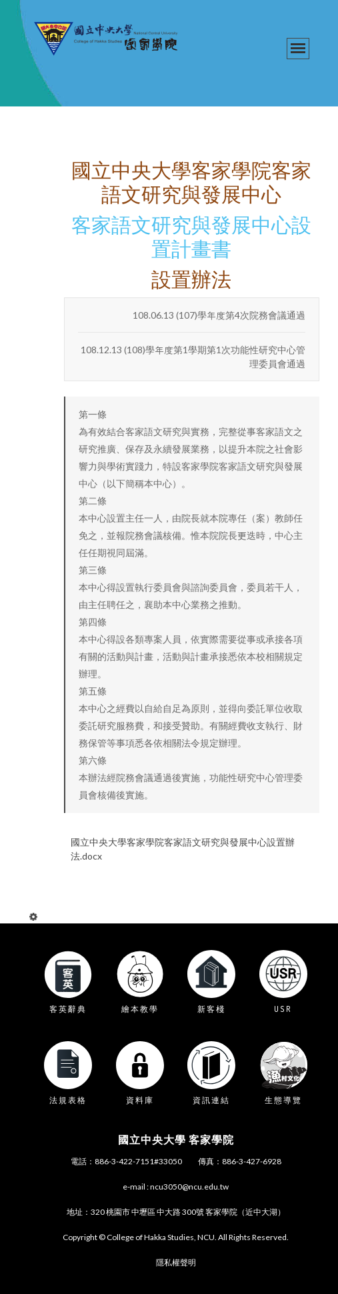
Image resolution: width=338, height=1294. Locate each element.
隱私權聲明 (176, 1262)
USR (283, 1009)
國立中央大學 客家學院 (176, 1139)
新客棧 (211, 1009)
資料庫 (140, 1100)
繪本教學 (140, 1009)
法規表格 (68, 1100)
